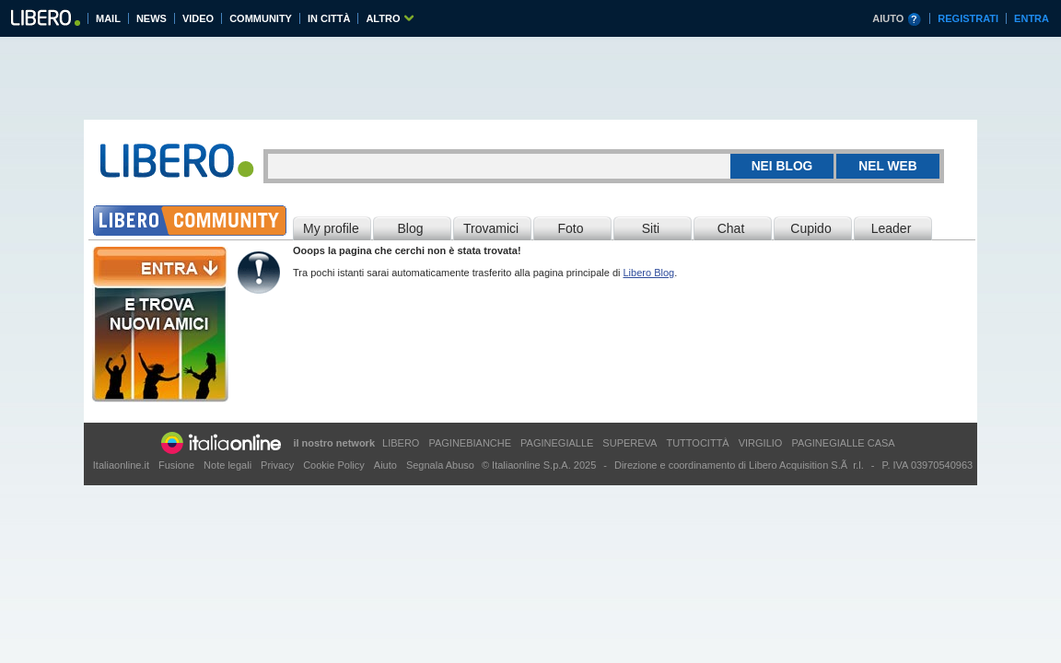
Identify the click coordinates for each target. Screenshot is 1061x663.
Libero (44, 20)
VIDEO (198, 18)
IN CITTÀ (329, 18)
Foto (570, 228)
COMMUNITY (260, 18)
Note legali (227, 465)
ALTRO (383, 18)
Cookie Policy (334, 465)
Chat (731, 228)
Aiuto (385, 465)
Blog (410, 228)
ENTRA (1031, 18)
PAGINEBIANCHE (469, 442)
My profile (331, 228)
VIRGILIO (761, 442)
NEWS (151, 18)
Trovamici (491, 228)
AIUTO (888, 18)
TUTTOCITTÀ (697, 442)
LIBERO (400, 442)
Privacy (277, 465)
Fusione (176, 465)
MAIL (108, 18)
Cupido (810, 228)
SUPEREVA (629, 442)
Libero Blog (649, 272)
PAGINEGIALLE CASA (842, 442)
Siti (650, 228)
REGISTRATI (968, 18)
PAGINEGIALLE (556, 442)
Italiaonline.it (121, 465)
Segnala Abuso (440, 465)
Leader (891, 228)
